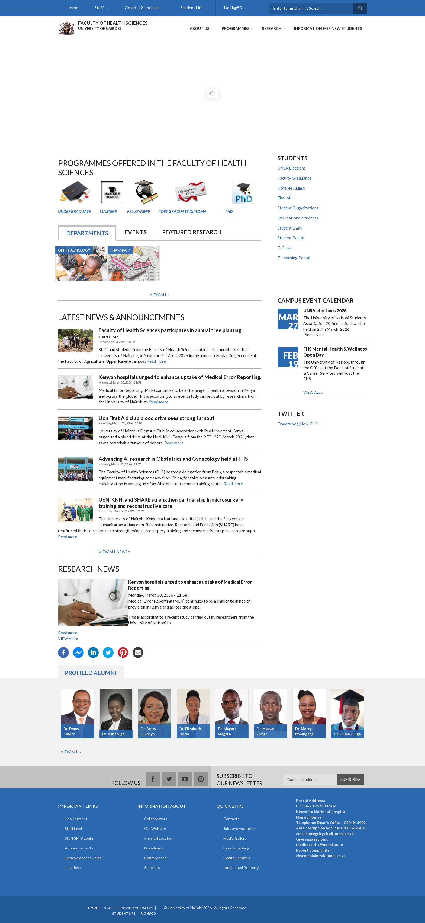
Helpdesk (73, 867)
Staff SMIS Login (79, 838)
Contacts (231, 818)
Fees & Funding (236, 848)
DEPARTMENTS (87, 233)
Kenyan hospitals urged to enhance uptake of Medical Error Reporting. (180, 377)
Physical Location (158, 838)
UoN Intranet (76, 818)
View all (66, 638)
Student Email (290, 227)
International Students (298, 217)
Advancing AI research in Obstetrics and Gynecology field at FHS (173, 459)
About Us (199, 28)
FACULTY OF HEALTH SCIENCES (113, 23)
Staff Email (74, 828)
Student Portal (291, 237)
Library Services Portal (83, 857)
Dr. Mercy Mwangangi (305, 731)
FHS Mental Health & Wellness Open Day (335, 351)
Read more (156, 361)
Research (272, 28)
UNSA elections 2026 (324, 310)
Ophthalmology (74, 250)
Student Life (192, 7)
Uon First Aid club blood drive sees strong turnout (156, 418)
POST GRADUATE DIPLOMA (182, 211)
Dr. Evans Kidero (71, 731)
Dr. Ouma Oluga (347, 734)
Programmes (235, 28)
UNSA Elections (292, 167)
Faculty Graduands (294, 178)
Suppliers (152, 867)
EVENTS (136, 231)
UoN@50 (233, 7)
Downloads (153, 848)
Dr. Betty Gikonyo (148, 731)
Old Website (155, 828)
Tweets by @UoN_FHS (298, 423)
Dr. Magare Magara (227, 731)
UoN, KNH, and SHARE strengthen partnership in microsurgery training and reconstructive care (171, 503)
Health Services (236, 857)
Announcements (79, 848)
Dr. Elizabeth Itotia (190, 731)
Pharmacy (120, 250)
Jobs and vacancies (239, 828)
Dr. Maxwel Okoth (266, 731)
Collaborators (155, 818)
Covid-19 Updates (142, 7)
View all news (113, 551)
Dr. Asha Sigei (114, 734)
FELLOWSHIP (138, 211)
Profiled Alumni (91, 672)
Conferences (155, 857)
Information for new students (328, 28)
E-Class (284, 247)
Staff (99, 7)
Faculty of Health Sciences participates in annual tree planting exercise (170, 333)
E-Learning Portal (294, 257)
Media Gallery (234, 838)
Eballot (284, 197)
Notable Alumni (291, 188)
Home (72, 7)
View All (158, 294)
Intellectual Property (241, 867)
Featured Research (191, 231)
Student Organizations (298, 207)
